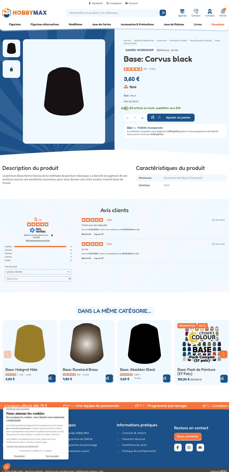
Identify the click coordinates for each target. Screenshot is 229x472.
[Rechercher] (163, 13)
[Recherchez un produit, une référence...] (113, 13)
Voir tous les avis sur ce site (38, 240)
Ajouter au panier (171, 117)
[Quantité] (135, 117)
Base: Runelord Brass (80, 370)
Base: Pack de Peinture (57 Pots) (196, 372)
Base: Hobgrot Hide (21, 370)
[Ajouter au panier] (52, 378)
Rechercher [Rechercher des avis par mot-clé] (36, 278)
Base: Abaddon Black (137, 370)
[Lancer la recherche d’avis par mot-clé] (69, 278)
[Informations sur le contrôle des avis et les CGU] (52, 235)
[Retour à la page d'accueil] (28, 13)
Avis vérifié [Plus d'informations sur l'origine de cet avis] (219, 220)
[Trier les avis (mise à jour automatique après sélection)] (38, 271)
